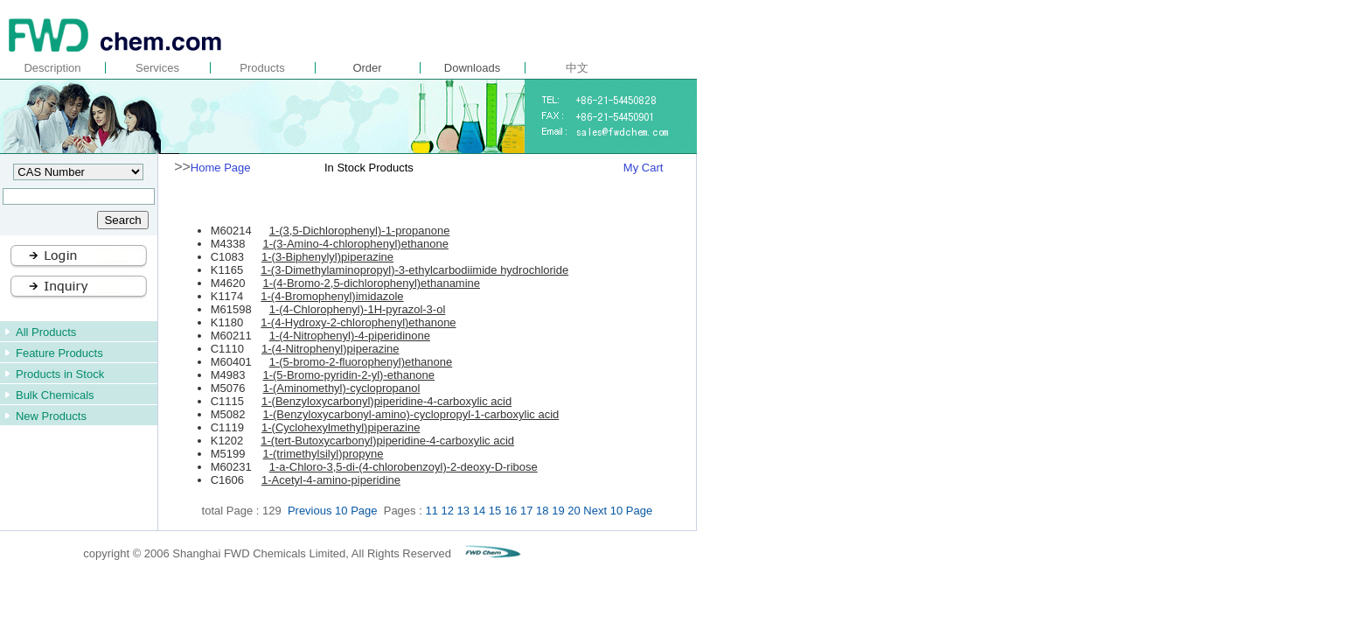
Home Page (221, 167)
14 (479, 510)
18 (542, 510)
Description (52, 67)
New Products (51, 416)
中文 (577, 67)
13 (463, 510)
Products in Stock (60, 374)
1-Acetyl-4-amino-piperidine (330, 479)
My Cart (643, 167)
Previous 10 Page (334, 510)
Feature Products (59, 353)
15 (495, 510)
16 (511, 510)
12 (448, 510)
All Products (46, 332)
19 (558, 510)
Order (366, 67)
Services (157, 67)
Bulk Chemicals (55, 395)
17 (526, 510)
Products (262, 67)
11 (431, 510)
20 (573, 510)
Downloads (472, 67)
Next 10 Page (617, 510)
